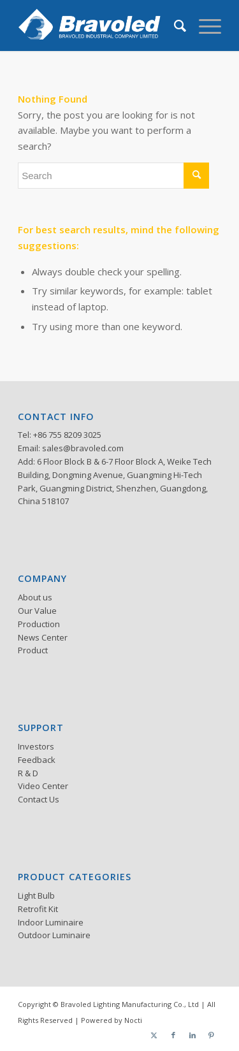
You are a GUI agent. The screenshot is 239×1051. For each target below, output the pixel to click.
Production (39, 624)
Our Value (37, 610)
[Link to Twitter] (154, 1035)
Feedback (36, 759)
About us (35, 597)
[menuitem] (173, 25)
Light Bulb (36, 895)
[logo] (99, 25)
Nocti (133, 1020)
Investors (36, 746)
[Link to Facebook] (173, 1035)
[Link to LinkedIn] (192, 1035)
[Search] (173, 25)
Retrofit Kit (38, 909)
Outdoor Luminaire (54, 935)
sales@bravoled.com (83, 448)
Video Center (43, 786)
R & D (28, 773)
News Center (43, 637)
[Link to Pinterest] (211, 1035)
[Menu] (203, 25)
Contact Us (38, 799)
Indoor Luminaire (50, 922)
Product (33, 650)
